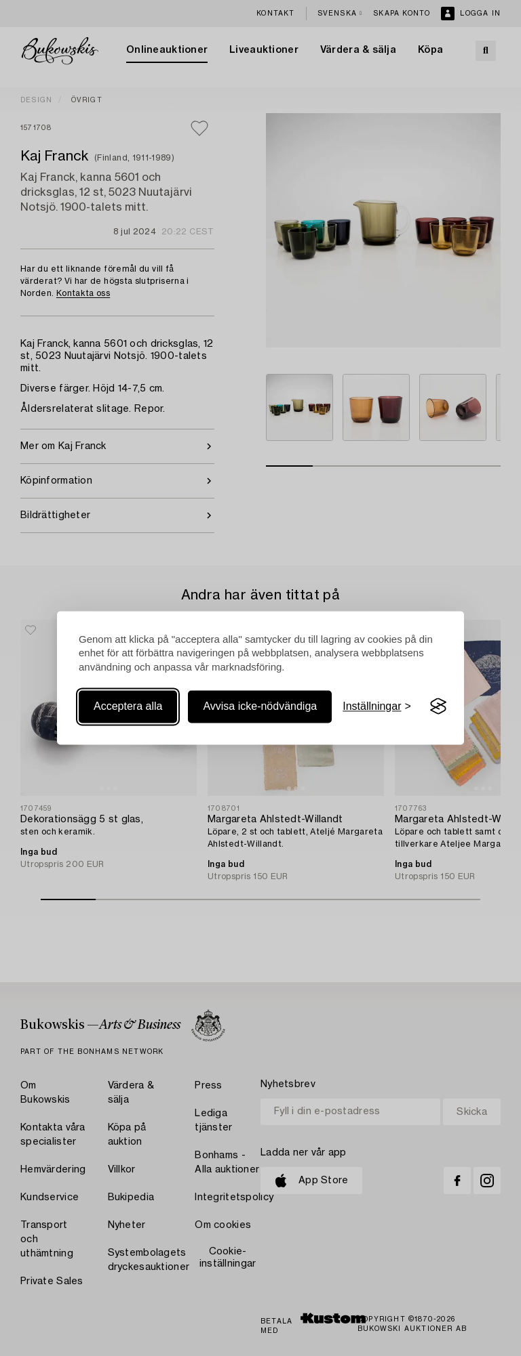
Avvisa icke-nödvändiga (260, 706)
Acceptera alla (128, 706)
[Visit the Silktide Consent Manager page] (438, 706)
